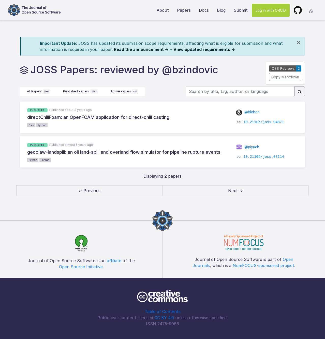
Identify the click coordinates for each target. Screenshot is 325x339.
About (163, 10)
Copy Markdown (285, 77)
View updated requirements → (204, 49)
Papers (184, 10)
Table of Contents (163, 311)
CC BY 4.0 (164, 317)
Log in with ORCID (271, 10)
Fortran (45, 159)
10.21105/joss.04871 (263, 122)
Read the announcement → (141, 49)
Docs (204, 10)
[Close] (299, 42)
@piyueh (247, 147)
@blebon (248, 112)
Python (42, 125)
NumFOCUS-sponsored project (263, 265)
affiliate (114, 260)
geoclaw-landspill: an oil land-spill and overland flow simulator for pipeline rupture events (123, 152)
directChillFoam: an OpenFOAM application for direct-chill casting (98, 117)
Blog (221, 10)
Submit (241, 10)
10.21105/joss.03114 (263, 157)
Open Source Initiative (81, 266)
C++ (31, 125)
